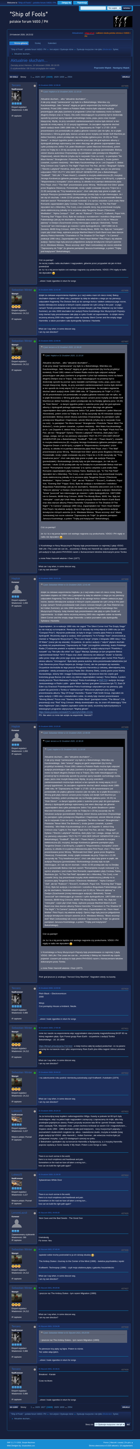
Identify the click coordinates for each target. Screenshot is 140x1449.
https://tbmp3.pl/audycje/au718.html (55, 1046)
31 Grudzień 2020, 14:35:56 (49, 988)
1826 (37, 77)
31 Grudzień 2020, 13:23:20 (49, 726)
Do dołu (14, 77)
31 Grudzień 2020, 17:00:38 (49, 1028)
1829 (56, 77)
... (34, 77)
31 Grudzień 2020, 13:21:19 (49, 578)
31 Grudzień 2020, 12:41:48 (49, 290)
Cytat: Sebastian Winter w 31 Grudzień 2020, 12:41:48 (66, 585)
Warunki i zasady (116, 1442)
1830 (62, 77)
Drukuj (126, 77)
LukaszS (17, 1110)
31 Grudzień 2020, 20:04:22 (49, 1072)
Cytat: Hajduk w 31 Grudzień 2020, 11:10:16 (62, 92)
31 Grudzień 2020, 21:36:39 (49, 1174)
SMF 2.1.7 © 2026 (14, 1442)
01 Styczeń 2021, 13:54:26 (49, 1326)
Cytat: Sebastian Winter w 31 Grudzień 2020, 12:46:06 (66, 733)
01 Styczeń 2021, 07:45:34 (49, 1249)
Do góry (14, 1407)
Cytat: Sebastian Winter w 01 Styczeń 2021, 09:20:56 (66, 1333)
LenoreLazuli (19, 1212)
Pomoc (106, 1442)
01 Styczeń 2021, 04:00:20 (49, 1213)
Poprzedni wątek (102, 68)
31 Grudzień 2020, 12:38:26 (49, 85)
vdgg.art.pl (89, 33)
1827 (43, 77)
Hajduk (16, 578)
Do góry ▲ (129, 1442)
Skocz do (89, 1424)
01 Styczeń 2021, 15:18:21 (49, 1369)
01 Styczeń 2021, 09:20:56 (49, 1288)
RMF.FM (103, 680)
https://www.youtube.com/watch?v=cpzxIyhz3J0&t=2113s (66, 712)
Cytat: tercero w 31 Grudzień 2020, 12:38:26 (62, 347)
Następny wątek (121, 68)
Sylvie (115, 49)
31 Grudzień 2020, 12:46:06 (49, 341)
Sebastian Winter (22, 289)
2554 (69, 77)
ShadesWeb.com (28, 1446)
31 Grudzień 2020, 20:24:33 (49, 1111)
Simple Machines (28, 1442)
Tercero (16, 85)
